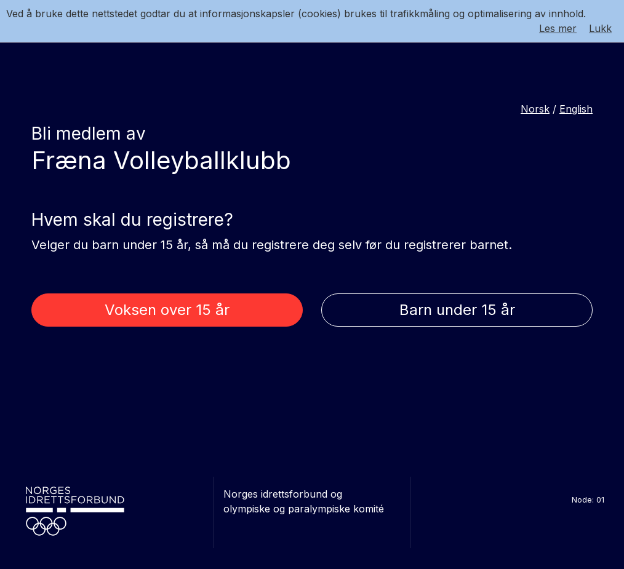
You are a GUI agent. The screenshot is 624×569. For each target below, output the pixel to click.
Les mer (558, 28)
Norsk (535, 109)
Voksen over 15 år (167, 310)
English (576, 109)
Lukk (600, 28)
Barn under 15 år (457, 310)
